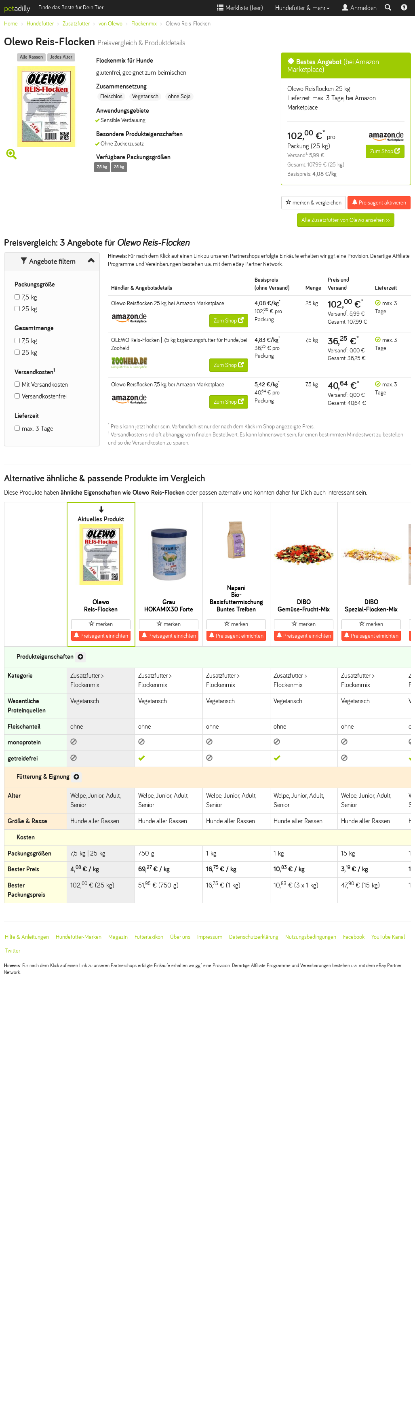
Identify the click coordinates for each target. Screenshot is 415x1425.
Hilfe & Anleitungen (27, 937)
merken (101, 624)
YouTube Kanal (388, 937)
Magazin (118, 937)
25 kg (29, 309)
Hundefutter (40, 24)
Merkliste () (240, 7)
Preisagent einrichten (101, 635)
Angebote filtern (48, 261)
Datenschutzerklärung (253, 937)
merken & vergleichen (313, 202)
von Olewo (110, 24)
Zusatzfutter (76, 24)
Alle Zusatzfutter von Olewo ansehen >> (345, 220)
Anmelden (359, 7)
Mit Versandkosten (45, 384)
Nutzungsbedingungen (310, 937)
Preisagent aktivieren (379, 202)
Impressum (209, 937)
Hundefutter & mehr (302, 7)
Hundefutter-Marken (78, 937)
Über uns (180, 937)
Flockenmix (144, 24)
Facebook (353, 937)
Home (11, 24)
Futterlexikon (149, 937)
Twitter (12, 951)
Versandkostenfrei (44, 396)
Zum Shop (385, 151)
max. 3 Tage (37, 428)
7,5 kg (29, 297)
